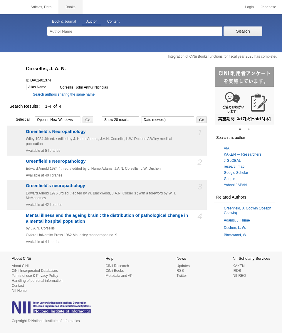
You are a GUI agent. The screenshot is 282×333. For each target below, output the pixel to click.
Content (113, 21)
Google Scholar (236, 173)
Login (249, 7)
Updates (183, 266)
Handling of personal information (37, 281)
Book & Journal (64, 21)
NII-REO (239, 276)
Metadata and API (119, 276)
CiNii (12, 7)
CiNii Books (114, 271)
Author (91, 21)
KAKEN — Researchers (242, 154)
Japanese (268, 7)
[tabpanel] (244, 96)
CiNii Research (117, 266)
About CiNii (20, 266)
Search (243, 31)
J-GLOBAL (232, 161)
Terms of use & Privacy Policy (35, 276)
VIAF (228, 148)
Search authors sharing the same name (64, 94)
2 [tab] (251, 129)
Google (229, 179)
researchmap (234, 166)
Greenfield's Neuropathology (56, 131)
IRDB (237, 271)
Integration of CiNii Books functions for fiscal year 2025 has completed (222, 56)
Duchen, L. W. (235, 228)
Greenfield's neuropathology (55, 185)
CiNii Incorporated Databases (35, 271)
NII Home (19, 291)
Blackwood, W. (235, 235)
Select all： (21, 119)
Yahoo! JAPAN (235, 185)
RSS (180, 271)
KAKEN (239, 266)
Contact (18, 286)
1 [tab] (242, 129)
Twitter (182, 276)
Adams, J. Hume (237, 220)
